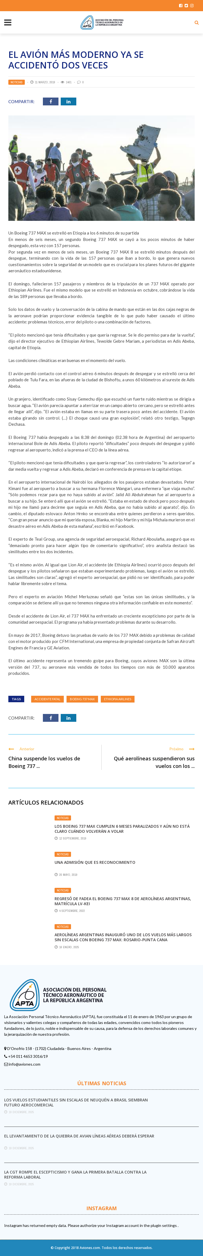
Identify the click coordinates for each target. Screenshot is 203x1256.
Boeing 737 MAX (82, 699)
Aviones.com (90, 1247)
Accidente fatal (47, 699)
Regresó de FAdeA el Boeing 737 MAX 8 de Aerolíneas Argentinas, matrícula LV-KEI (123, 901)
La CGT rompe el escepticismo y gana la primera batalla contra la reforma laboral (75, 1174)
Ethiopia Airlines (117, 699)
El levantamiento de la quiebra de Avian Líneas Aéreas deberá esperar (79, 1136)
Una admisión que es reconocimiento (95, 862)
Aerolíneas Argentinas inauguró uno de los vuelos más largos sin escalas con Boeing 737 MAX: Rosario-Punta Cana (123, 937)
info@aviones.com (24, 1064)
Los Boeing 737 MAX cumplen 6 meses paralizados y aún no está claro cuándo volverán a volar (122, 829)
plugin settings (164, 1225)
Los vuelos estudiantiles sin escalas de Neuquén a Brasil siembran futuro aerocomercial (76, 1102)
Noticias (17, 82)
